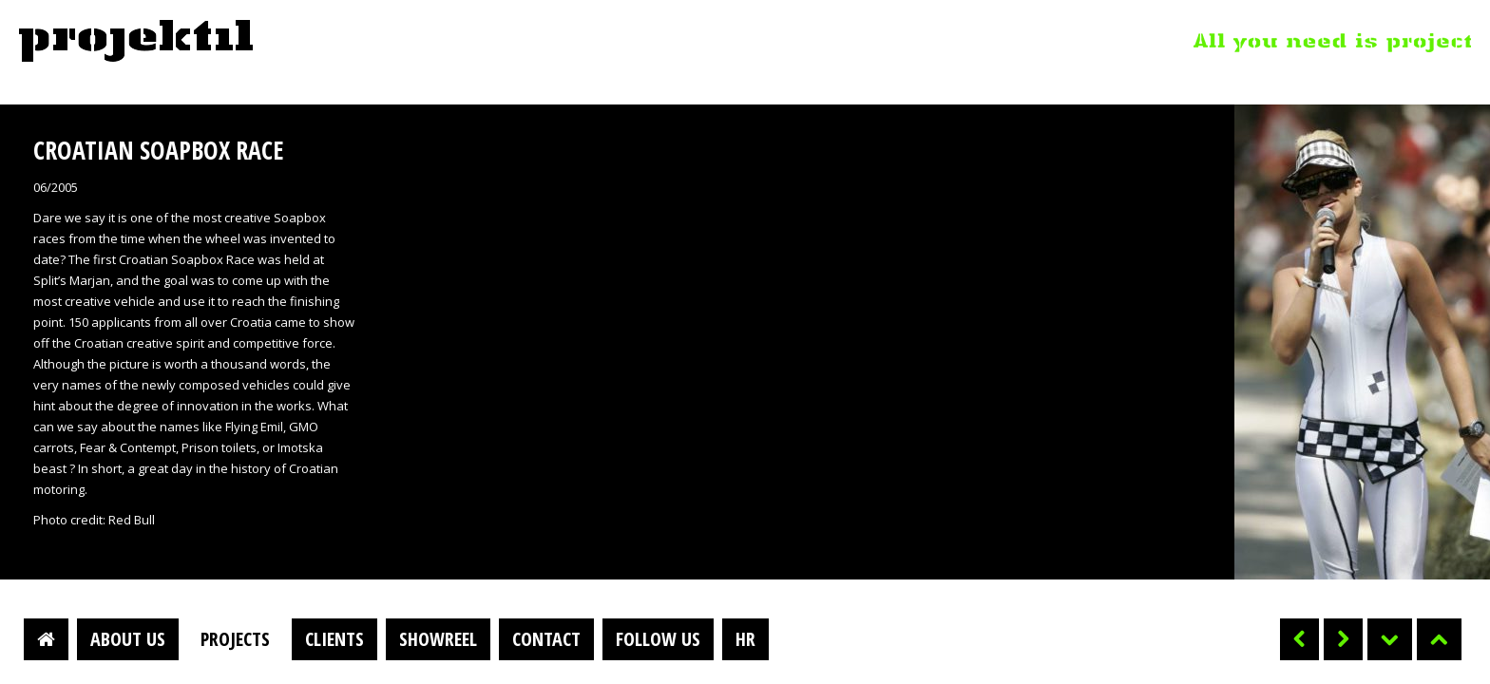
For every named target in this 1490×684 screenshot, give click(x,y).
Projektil (136, 42)
